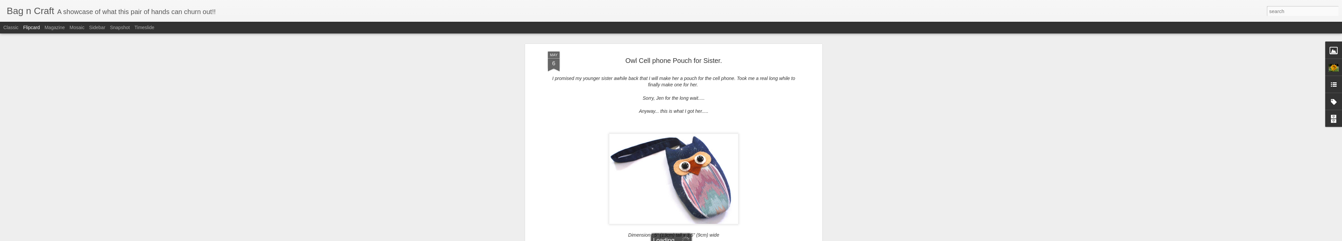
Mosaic (76, 27)
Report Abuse (712, 237)
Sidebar (97, 27)
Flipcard (31, 27)
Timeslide (144, 27)
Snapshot (120, 27)
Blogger (692, 237)
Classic (10, 27)
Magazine (55, 27)
